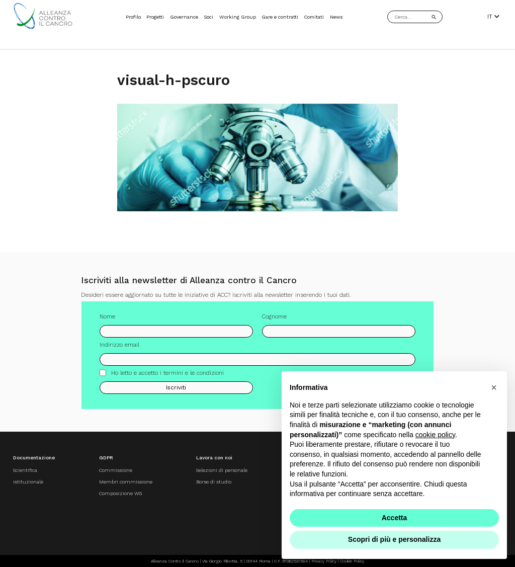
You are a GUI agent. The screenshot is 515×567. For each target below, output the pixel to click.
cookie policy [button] (435, 435)
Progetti (155, 17)
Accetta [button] (394, 518)
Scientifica (25, 470)
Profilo (133, 17)
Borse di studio (213, 481)
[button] (494, 387)
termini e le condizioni (193, 376)
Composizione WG (120, 493)
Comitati (314, 17)
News (336, 17)
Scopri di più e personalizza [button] (394, 539)
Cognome (274, 320)
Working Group (237, 17)
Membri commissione (125, 481)
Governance (184, 17)
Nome (107, 320)
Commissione (115, 470)
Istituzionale (28, 481)
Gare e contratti (280, 17)
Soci (208, 17)
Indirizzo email (119, 348)
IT (493, 17)
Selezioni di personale (221, 470)
